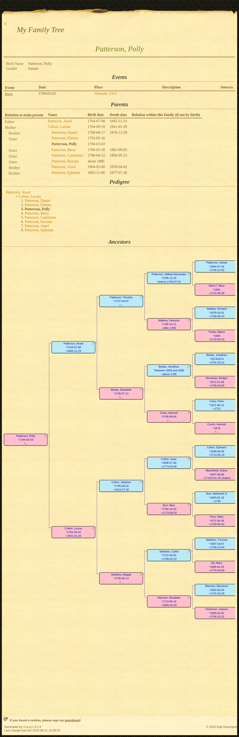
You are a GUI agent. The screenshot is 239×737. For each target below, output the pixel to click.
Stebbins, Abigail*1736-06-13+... (121, 578)
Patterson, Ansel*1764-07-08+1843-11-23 (73, 347)
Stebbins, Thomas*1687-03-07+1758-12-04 (217, 543)
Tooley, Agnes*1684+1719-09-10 (216, 335)
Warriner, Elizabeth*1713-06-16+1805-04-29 (169, 601)
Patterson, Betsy (64, 150)
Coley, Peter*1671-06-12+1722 (216, 405)
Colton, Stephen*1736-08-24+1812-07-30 (121, 486)
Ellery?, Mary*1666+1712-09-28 (217, 289)
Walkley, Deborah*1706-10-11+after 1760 (168, 324)
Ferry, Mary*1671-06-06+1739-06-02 (216, 520)
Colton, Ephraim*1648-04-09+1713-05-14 (216, 451)
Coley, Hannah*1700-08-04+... (169, 416)
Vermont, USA (105, 93)
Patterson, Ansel (60, 121)
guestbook (72, 720)
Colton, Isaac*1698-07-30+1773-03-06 (169, 462)
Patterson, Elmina (65, 138)
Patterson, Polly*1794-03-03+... (25, 439)
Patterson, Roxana (65, 161)
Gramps (28, 727)
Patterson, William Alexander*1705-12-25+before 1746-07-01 (168, 278)
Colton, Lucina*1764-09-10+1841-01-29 (73, 532)
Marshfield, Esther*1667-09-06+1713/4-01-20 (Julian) (216, 474)
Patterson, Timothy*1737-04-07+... (121, 301)
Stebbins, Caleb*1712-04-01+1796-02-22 (169, 555)
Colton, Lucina (59, 127)
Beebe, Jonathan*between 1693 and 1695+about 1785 (169, 370)
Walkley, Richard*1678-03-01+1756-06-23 (217, 312)
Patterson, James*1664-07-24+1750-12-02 (216, 266)
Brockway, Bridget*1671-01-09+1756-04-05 (217, 381)
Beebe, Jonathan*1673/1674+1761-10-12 (216, 358)
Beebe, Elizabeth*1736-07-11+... (121, 393)
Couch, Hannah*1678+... (216, 428)
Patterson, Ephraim (66, 173)
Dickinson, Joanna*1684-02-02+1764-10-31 (217, 612)
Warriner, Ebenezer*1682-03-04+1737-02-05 (216, 589)
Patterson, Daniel (64, 132)
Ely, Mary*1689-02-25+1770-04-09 (216, 566)
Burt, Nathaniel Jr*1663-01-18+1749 (216, 497)
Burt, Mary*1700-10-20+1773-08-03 (169, 509)
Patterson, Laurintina (67, 155)
